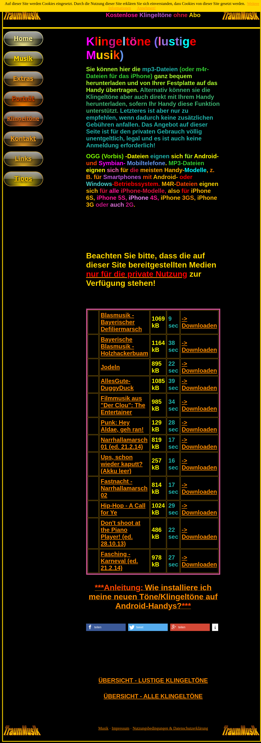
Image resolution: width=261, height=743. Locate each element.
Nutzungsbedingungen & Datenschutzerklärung (170, 728)
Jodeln (110, 367)
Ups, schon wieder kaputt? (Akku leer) (121, 464)
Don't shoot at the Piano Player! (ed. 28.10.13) (120, 533)
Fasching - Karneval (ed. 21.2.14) (119, 561)
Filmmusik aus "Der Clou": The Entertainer (123, 405)
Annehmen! (146, 8)
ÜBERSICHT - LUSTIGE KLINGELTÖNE (153, 680)
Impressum (120, 728)
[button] (106, 627)
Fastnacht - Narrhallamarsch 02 (124, 488)
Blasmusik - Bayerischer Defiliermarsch (121, 322)
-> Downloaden (199, 322)
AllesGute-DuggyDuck (117, 384)
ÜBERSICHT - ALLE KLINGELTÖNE (153, 696)
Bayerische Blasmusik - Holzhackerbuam (124, 346)
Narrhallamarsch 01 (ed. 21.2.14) (124, 443)
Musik (103, 728)
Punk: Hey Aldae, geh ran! (122, 426)
